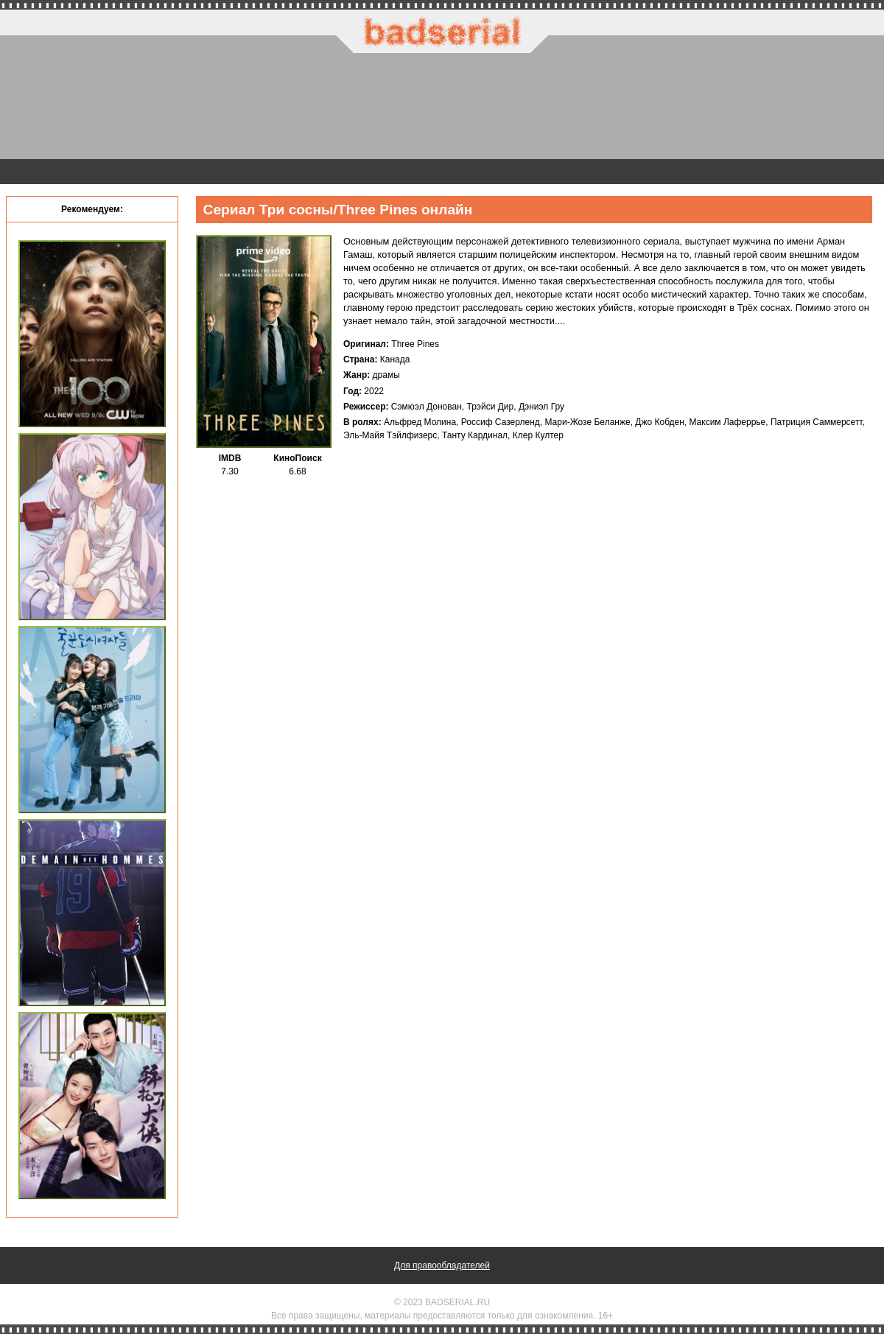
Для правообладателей (442, 1265)
